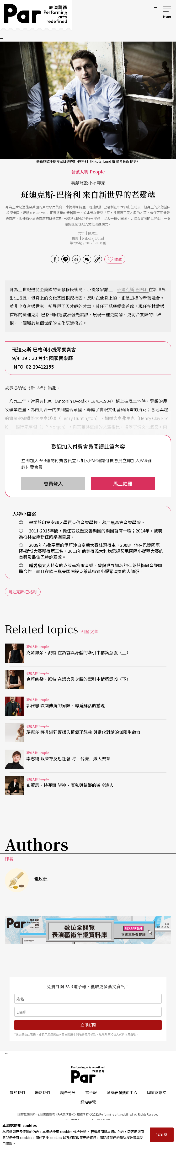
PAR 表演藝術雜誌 (88, 1074)
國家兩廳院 (156, 1092)
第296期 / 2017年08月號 (88, 243)
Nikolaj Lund (93, 238)
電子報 (91, 1092)
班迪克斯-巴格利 (133, 289)
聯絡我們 (42, 1092)
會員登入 (53, 483)
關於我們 (17, 1092)
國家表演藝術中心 (122, 1092)
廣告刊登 (67, 1092)
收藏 (118, 259)
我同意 (161, 1134)
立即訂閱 (88, 1025)
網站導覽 (88, 1102)
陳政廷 (93, 233)
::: (155, 8)
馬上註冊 (122, 483)
